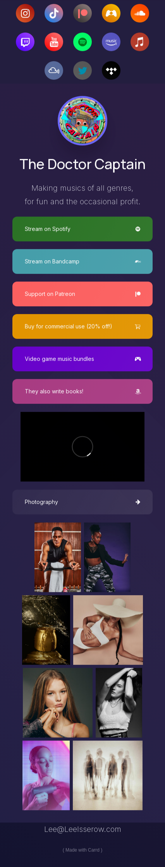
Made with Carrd (82, 850)
